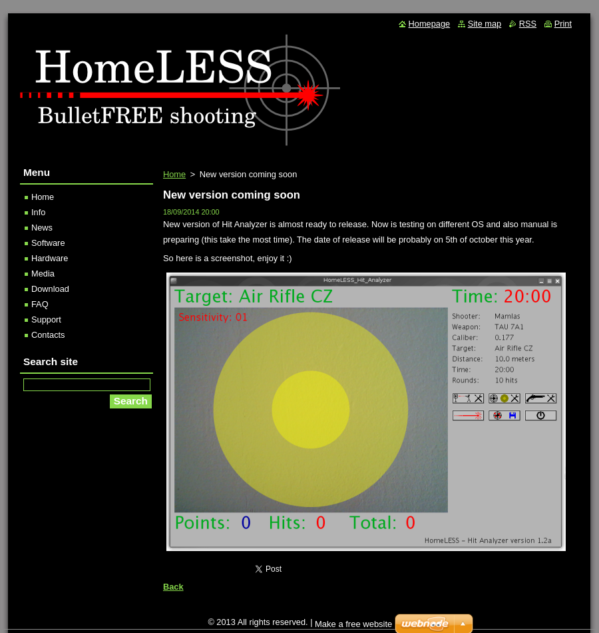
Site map (485, 24)
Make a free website (353, 624)
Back (173, 587)
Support (46, 319)
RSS (527, 24)
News (42, 228)
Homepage (430, 24)
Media (43, 274)
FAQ (40, 304)
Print (563, 24)
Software (48, 243)
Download (50, 289)
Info (38, 212)
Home (174, 174)
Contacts (48, 335)
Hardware (49, 258)
